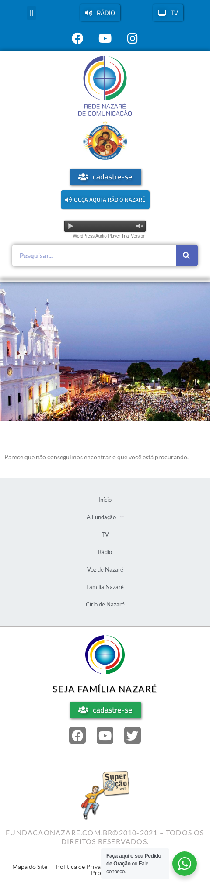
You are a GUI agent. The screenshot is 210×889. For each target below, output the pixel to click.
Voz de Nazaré (105, 569)
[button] (31, 13)
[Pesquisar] (187, 255)
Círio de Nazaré (105, 604)
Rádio (105, 551)
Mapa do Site (29, 866)
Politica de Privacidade (87, 866)
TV (105, 534)
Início (105, 499)
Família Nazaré (105, 586)
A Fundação (105, 516)
